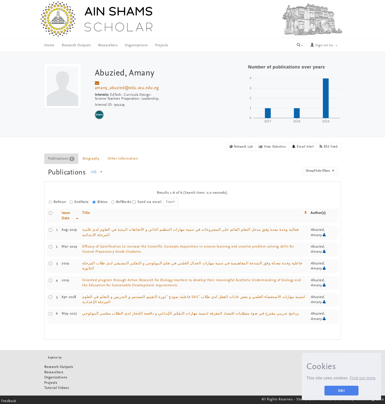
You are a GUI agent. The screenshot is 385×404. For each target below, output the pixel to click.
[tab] (61, 159)
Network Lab (241, 147)
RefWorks (121, 202)
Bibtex (100, 202)
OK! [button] (341, 391)
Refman (57, 202)
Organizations (136, 45)
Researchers (108, 45)
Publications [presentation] (61, 159)
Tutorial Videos (56, 388)
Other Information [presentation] (122, 159)
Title (86, 213)
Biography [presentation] (91, 159)
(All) (96, 172)
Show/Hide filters (320, 171)
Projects (161, 45)
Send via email (147, 202)
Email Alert (303, 147)
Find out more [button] (363, 378)
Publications (68, 172)
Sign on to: (323, 45)
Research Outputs (76, 45)
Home (49, 45)
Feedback (8, 401)
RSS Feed (329, 147)
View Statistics (272, 147)
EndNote (79, 202)
